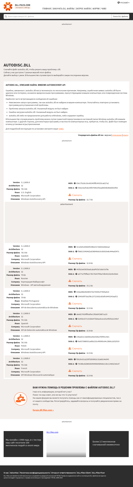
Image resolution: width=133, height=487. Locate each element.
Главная (46, 9)
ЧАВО (61, 128)
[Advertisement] (66, 44)
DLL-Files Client (84, 473)
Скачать (77, 195)
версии (108, 135)
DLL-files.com (52, 432)
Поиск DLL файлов (120, 16)
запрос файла (83, 9)
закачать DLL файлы (63, 9)
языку (125, 135)
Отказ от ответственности (63, 473)
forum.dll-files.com (42, 410)
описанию (117, 135)
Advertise (14, 473)
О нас (6, 473)
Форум (96, 9)
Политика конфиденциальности (35, 473)
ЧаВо (103, 9)
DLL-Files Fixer (98, 473)
